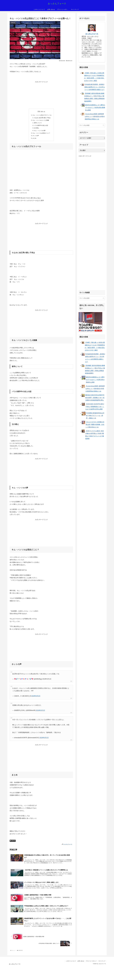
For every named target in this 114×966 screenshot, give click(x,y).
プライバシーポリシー (91, 961)
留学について (38, 123)
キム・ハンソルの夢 (39, 130)
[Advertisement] (41, 94)
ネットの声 (35, 135)
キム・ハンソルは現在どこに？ (41, 133)
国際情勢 (12, 840)
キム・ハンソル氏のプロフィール (41, 115)
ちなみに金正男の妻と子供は (42, 117)
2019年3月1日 (35, 696)
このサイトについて (71, 961)
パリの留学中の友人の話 (41, 125)
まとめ (34, 138)
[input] (92, 125)
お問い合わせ (81, 961)
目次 (39, 111)
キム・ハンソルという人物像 (40, 120)
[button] (103, 125)
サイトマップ (102, 961)
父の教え (36, 128)
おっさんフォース (92, 34)
